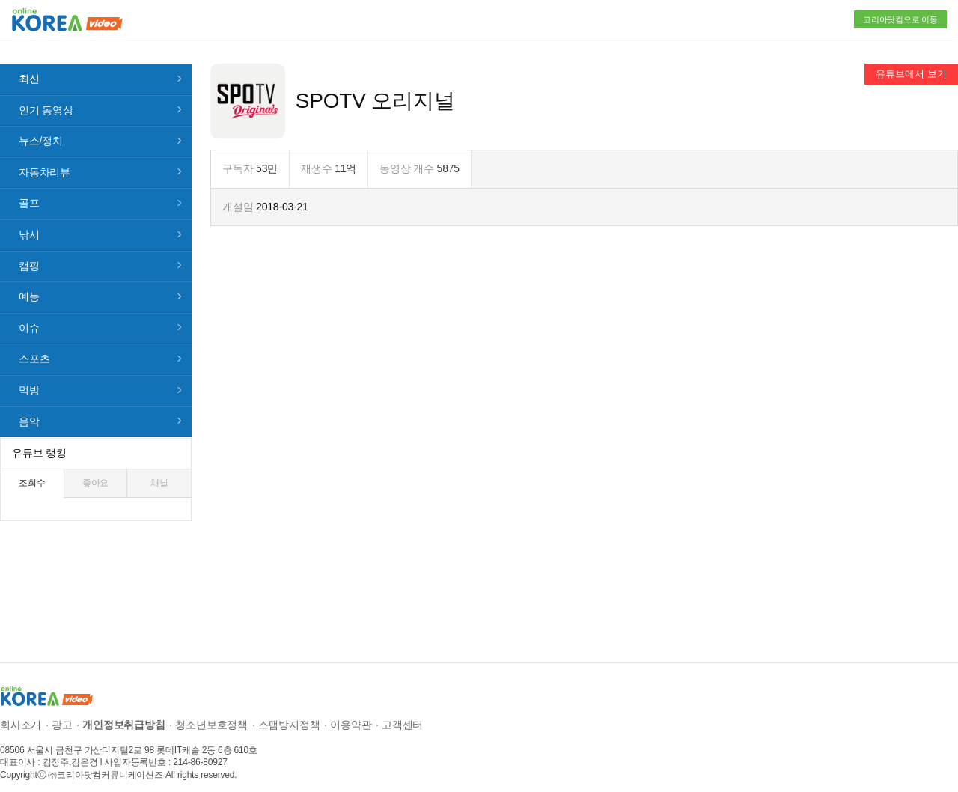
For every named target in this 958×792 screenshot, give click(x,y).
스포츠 (34, 347)
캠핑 (29, 254)
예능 (29, 285)
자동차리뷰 (44, 160)
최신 (29, 67)
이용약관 (350, 713)
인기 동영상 (46, 98)
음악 (29, 409)
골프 (29, 192)
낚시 (29, 222)
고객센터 (402, 713)
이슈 (29, 316)
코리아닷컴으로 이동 (900, 19)
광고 (62, 713)
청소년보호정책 (211, 713)
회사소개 (20, 713)
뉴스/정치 (41, 129)
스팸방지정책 (289, 713)
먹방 (29, 378)
